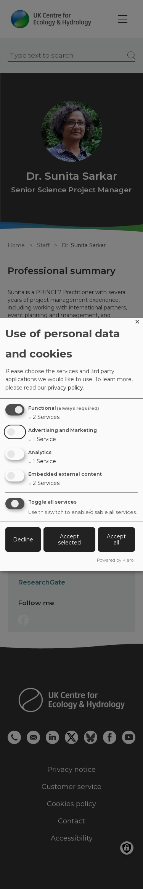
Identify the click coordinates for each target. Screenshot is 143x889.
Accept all (116, 539)
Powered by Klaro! (116, 560)
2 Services (43, 417)
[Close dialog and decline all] (137, 323)
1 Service (42, 439)
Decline (23, 539)
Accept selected (69, 539)
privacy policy (65, 387)
